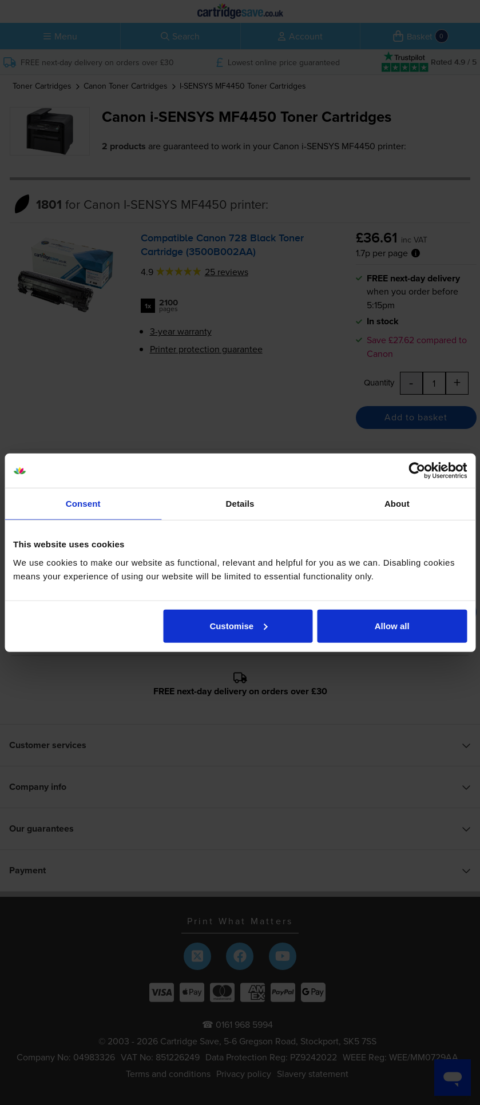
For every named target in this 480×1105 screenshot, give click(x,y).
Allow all (392, 625)
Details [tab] (240, 503)
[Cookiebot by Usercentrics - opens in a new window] (417, 470)
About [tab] (397, 503)
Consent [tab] (83, 503)
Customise (238, 625)
